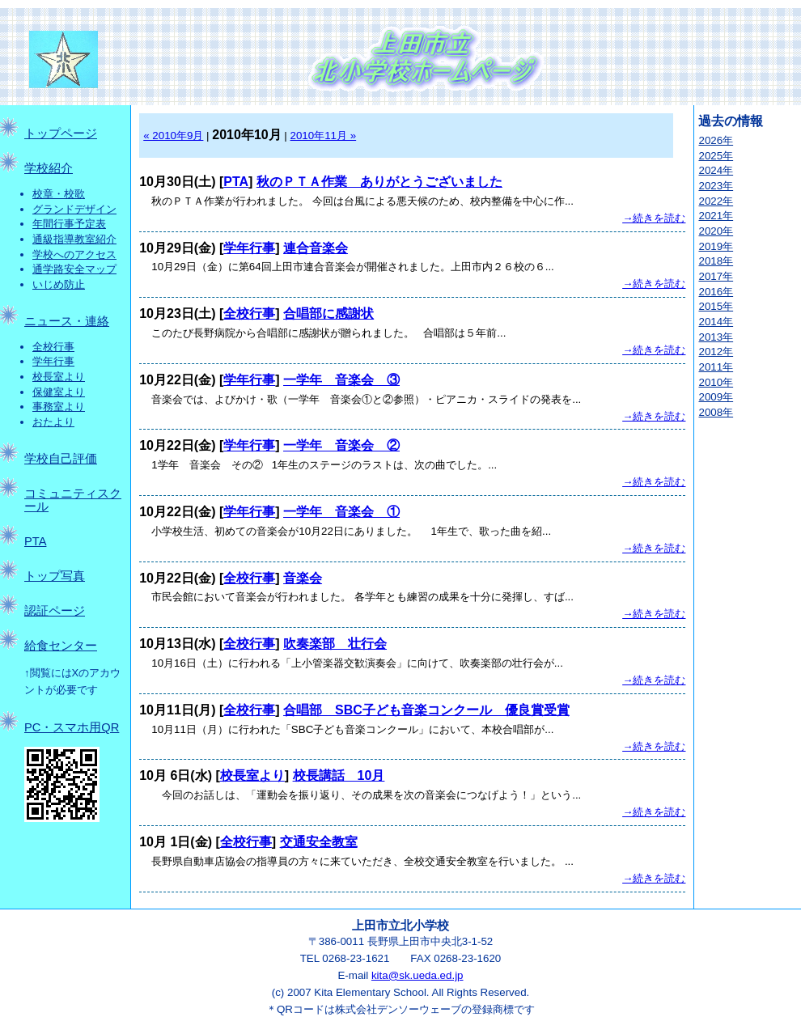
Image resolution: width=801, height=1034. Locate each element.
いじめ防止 (58, 284)
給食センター (60, 645)
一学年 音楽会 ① (341, 512)
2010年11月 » (323, 135)
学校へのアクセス (74, 254)
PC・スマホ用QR (71, 727)
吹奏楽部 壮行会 (335, 643)
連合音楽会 (315, 248)
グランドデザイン (74, 209)
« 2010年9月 (173, 135)
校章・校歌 (58, 194)
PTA (35, 541)
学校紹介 (48, 168)
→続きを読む (653, 218)
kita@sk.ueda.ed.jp (417, 975)
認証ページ (54, 610)
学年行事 (53, 361)
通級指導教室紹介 (74, 239)
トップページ (60, 133)
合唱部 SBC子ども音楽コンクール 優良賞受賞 (426, 710)
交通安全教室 (319, 842)
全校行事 (53, 347)
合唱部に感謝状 (328, 313)
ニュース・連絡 (66, 321)
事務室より (58, 406)
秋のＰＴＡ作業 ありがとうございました (379, 182)
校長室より (58, 377)
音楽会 (302, 578)
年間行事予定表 (69, 224)
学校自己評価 (60, 458)
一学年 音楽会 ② (341, 445)
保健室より (58, 392)
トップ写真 (54, 576)
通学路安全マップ (74, 269)
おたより (53, 422)
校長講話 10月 (339, 775)
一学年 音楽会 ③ (341, 380)
